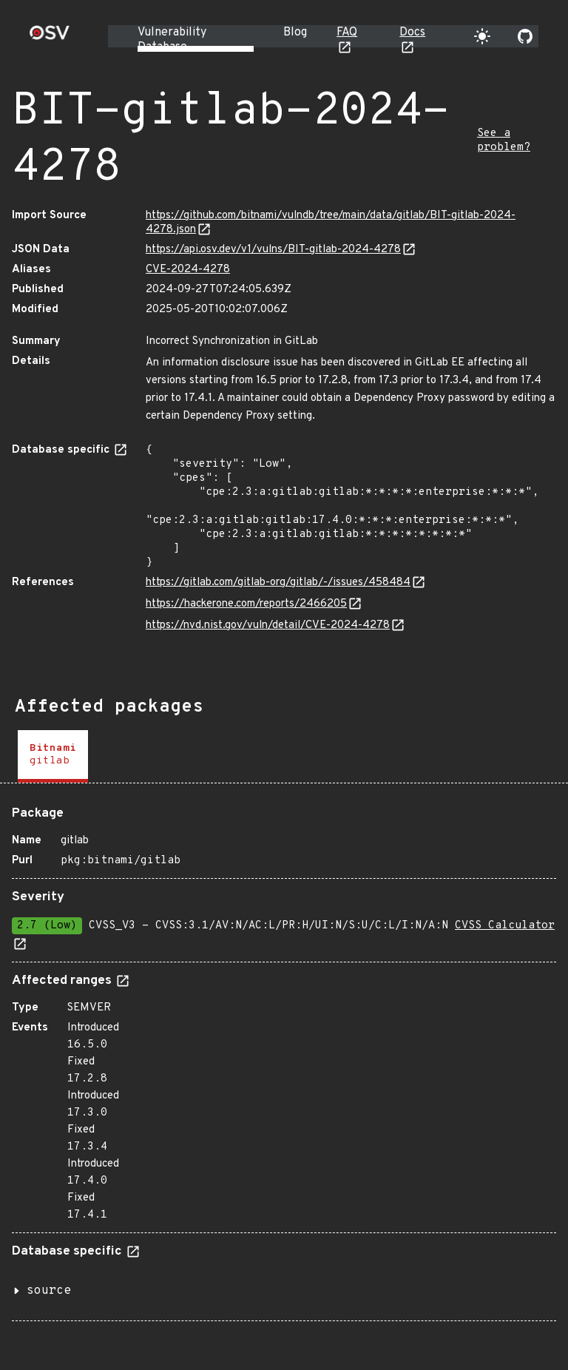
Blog (295, 32)
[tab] (53, 756)
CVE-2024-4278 (188, 270)
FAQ (347, 32)
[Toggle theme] (482, 36)
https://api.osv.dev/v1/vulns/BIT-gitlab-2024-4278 (273, 250)
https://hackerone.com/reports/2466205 (246, 604)
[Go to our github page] (525, 36)
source (49, 1290)
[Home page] (50, 37)
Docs (412, 32)
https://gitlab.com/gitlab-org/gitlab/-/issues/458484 (278, 583)
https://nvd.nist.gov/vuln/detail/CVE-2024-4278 (268, 625)
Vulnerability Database (172, 40)
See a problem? (503, 140)
